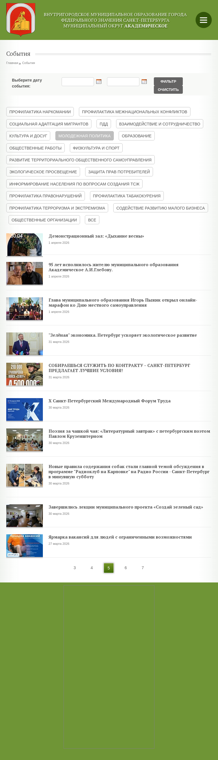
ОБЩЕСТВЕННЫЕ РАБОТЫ (35, 148)
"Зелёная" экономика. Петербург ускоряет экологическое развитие (123, 335)
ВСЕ (92, 220)
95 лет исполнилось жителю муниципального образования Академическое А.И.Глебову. (114, 267)
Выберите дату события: (27, 82)
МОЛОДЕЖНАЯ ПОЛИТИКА (84, 136)
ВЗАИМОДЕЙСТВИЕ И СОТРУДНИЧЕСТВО (159, 124)
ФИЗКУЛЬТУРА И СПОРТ (96, 148)
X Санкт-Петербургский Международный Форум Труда (110, 401)
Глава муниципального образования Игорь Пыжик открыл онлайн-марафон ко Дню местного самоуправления (123, 302)
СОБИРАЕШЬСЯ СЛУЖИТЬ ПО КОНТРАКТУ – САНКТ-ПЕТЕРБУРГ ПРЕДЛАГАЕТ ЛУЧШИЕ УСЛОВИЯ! (119, 367)
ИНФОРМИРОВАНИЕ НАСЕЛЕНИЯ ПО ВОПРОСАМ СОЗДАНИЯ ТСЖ (74, 184)
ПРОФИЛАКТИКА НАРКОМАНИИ (40, 112)
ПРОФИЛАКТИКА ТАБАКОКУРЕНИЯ (127, 196)
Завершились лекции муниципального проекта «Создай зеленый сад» (126, 507)
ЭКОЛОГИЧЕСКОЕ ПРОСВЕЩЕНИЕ (43, 172)
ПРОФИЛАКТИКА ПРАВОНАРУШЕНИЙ (45, 196)
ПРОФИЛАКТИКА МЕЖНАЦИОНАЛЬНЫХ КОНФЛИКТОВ (134, 112)
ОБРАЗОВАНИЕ (137, 136)
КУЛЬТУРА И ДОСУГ (28, 136)
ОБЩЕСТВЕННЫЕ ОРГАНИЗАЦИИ (44, 220)
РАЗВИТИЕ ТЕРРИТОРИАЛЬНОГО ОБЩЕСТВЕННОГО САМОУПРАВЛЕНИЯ (80, 160)
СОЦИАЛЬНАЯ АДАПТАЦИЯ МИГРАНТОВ (48, 124)
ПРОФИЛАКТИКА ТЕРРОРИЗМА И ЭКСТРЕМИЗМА (57, 208)
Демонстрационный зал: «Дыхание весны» (96, 236)
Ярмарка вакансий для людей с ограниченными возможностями (120, 537)
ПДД (104, 124)
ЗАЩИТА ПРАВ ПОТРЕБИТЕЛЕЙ (119, 172)
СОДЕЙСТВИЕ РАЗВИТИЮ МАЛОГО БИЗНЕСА (160, 208)
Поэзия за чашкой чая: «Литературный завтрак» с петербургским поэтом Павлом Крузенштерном (129, 433)
